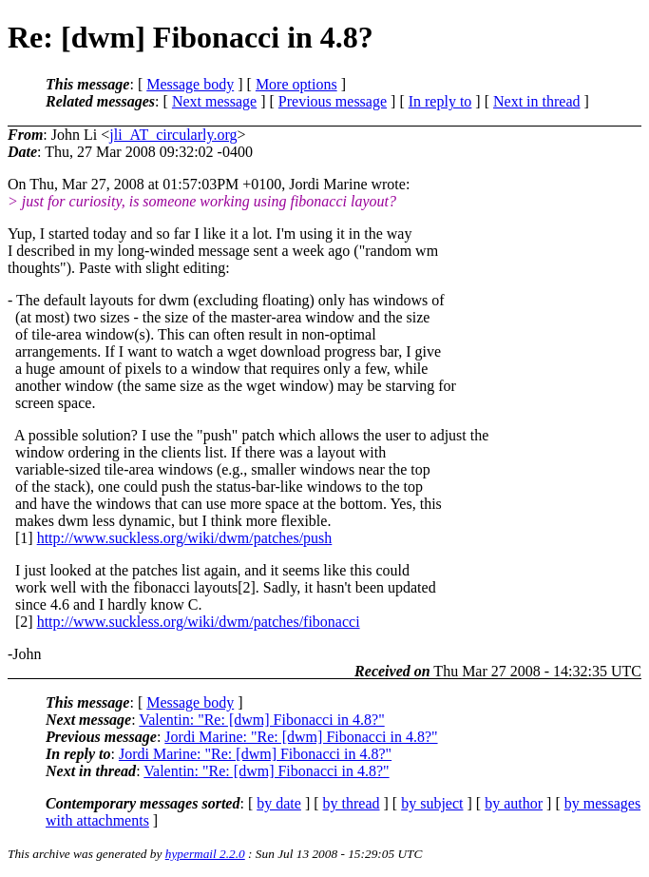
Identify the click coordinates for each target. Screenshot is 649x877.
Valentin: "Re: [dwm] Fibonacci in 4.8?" (261, 719)
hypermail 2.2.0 (205, 854)
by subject (432, 803)
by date (279, 803)
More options (296, 84)
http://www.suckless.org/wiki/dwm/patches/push (185, 538)
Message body (190, 84)
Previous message (332, 101)
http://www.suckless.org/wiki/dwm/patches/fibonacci (198, 622)
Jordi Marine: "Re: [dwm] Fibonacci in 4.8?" (300, 737)
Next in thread (537, 101)
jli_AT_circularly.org (173, 135)
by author (514, 803)
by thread (351, 803)
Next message (214, 101)
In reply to (440, 101)
